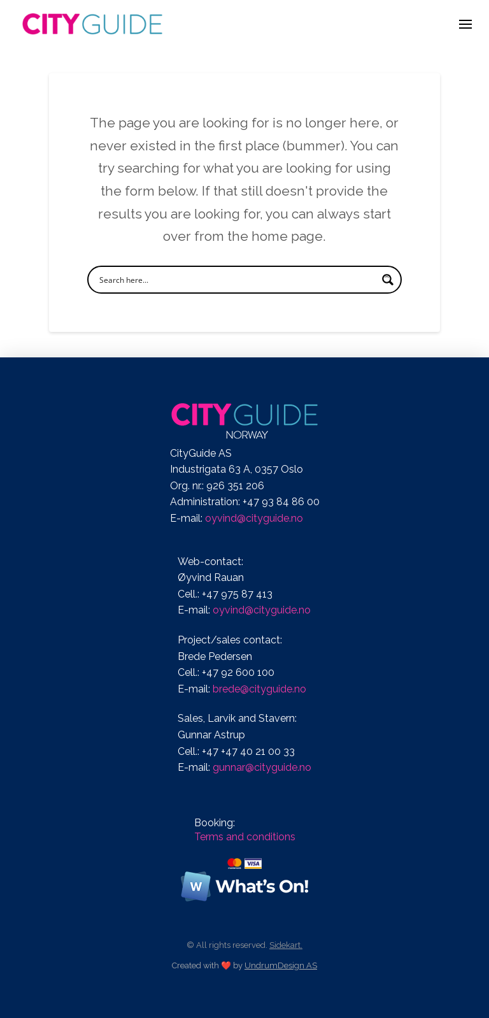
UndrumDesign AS (280, 965)
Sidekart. (285, 945)
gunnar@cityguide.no (262, 767)
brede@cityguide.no (259, 689)
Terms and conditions (244, 837)
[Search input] (236, 279)
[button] (465, 24)
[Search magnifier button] (388, 280)
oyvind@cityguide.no (254, 518)
